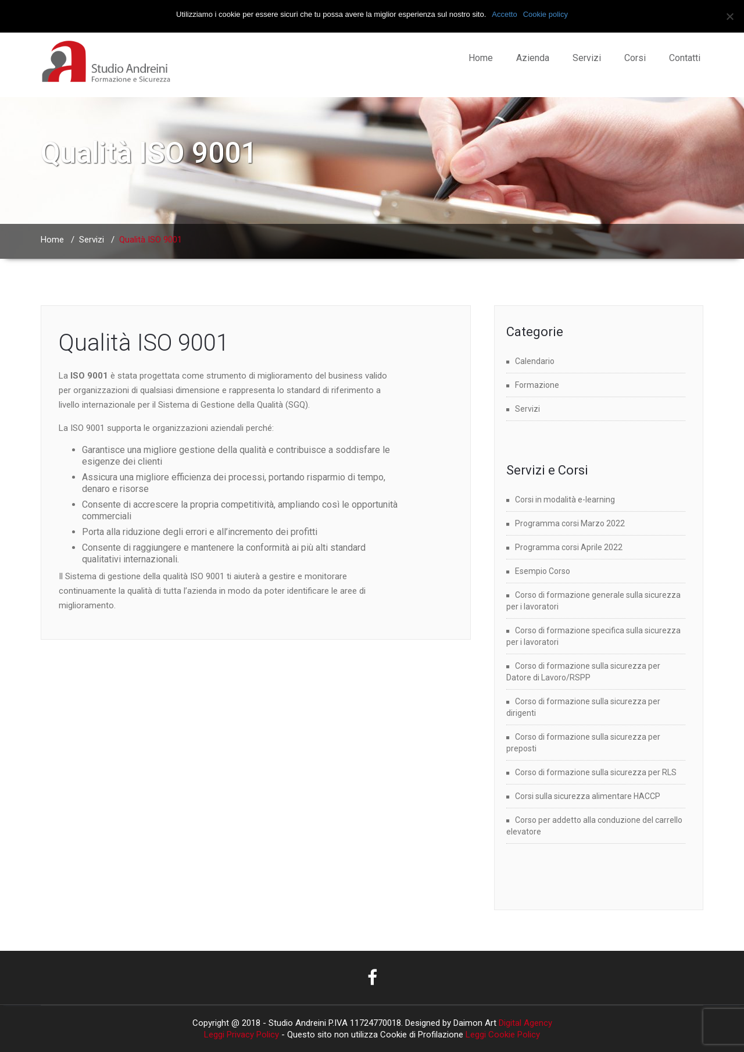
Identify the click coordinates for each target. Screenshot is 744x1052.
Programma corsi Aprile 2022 (569, 547)
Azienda (532, 57)
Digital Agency (524, 1023)
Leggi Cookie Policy (503, 1034)
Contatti (684, 57)
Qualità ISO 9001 (144, 342)
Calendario (535, 361)
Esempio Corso (542, 571)
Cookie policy (545, 14)
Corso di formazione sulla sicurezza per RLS (596, 772)
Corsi (635, 57)
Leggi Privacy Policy (241, 1034)
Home (480, 57)
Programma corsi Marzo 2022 (570, 523)
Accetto (504, 14)
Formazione (537, 385)
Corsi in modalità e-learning (565, 499)
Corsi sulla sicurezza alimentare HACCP (587, 796)
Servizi (587, 57)
